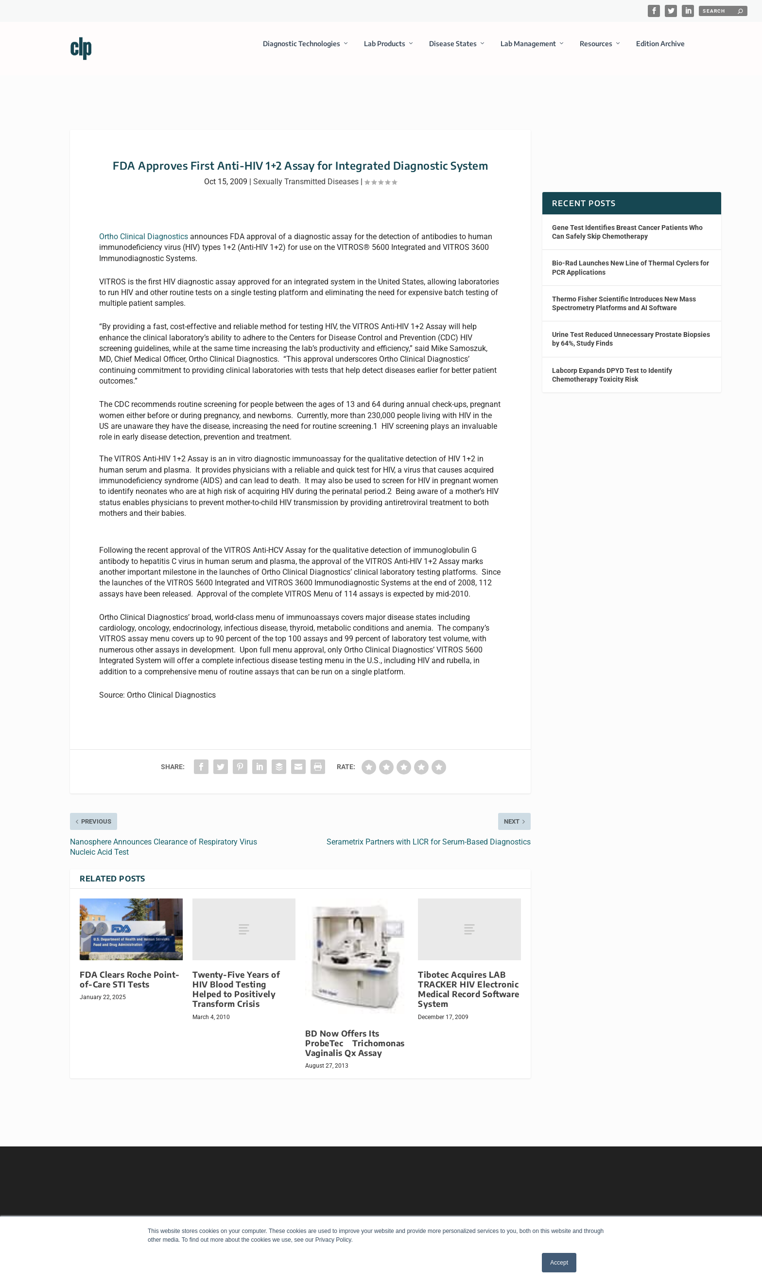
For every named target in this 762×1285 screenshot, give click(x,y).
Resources (596, 50)
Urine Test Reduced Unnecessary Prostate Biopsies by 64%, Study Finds (631, 330)
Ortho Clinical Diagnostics (143, 227)
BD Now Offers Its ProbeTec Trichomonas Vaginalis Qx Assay (355, 1034)
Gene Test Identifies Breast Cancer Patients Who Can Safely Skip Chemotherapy (627, 223)
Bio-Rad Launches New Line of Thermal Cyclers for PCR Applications (630, 258)
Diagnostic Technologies (301, 50)
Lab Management (528, 50)
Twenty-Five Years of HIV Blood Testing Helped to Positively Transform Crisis (236, 980)
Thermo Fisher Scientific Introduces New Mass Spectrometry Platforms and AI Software (624, 294)
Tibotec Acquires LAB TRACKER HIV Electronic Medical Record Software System (469, 980)
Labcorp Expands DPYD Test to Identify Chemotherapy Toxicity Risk (612, 365)
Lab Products (384, 50)
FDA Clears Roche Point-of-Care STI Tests (130, 971)
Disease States (453, 50)
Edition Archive (660, 50)
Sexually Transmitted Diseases (306, 172)
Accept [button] (559, 1262)
